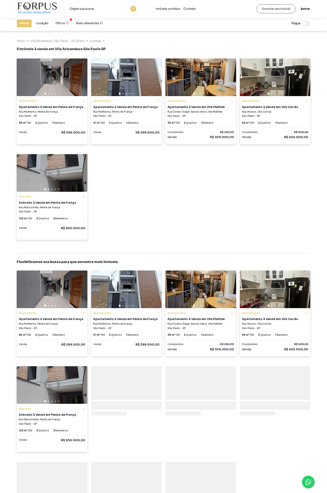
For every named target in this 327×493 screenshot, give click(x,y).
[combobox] (101, 8)
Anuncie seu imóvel (276, 9)
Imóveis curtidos (167, 9)
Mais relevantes (89, 23)
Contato (190, 9)
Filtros (63, 22)
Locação (42, 23)
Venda (24, 23)
